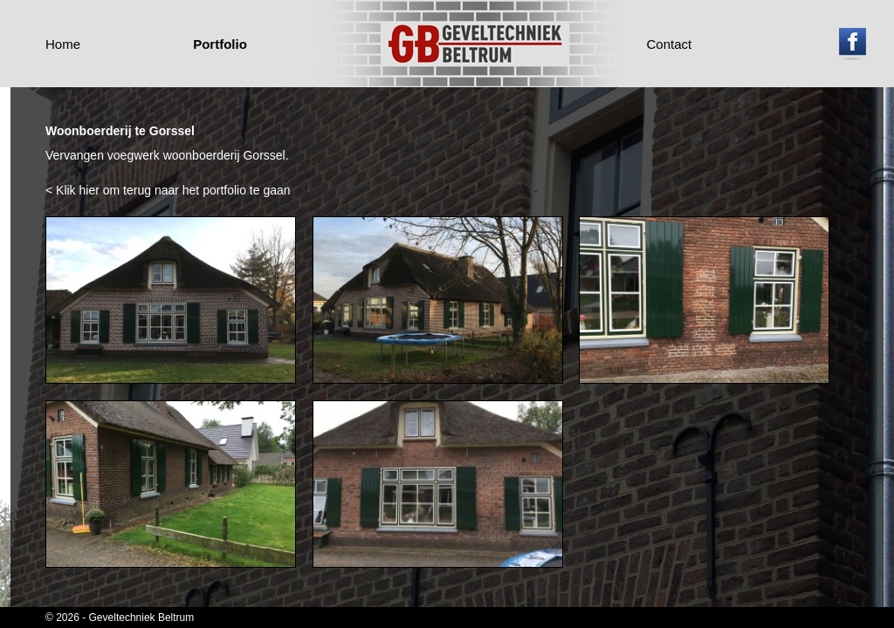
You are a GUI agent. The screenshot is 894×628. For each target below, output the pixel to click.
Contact (669, 44)
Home (62, 44)
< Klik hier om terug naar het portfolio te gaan (168, 190)
